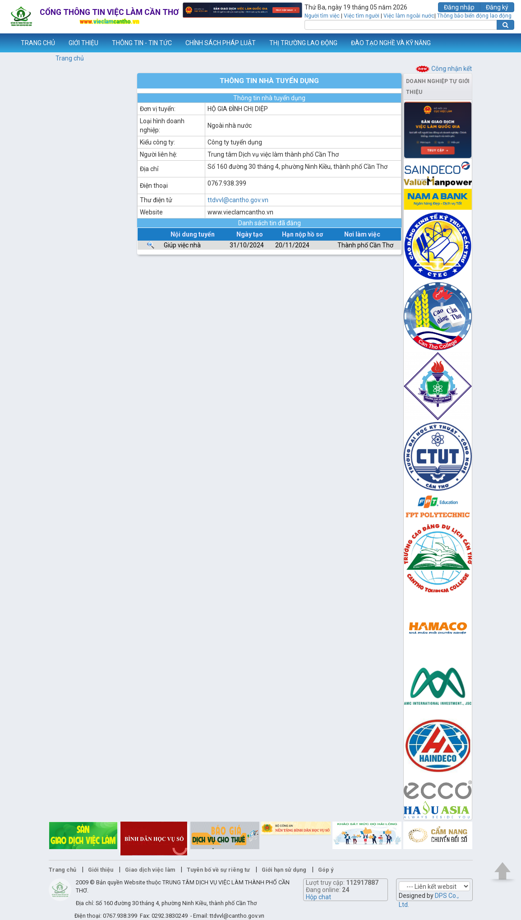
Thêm (502, 43)
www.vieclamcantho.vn (7, 43)
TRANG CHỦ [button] (38, 42)
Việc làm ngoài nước (408, 16)
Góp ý (325, 869)
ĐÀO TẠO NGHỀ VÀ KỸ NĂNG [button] (391, 42)
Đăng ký (497, 7)
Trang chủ (69, 58)
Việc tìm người (361, 16)
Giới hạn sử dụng (284, 869)
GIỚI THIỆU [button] (83, 42)
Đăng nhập (459, 7)
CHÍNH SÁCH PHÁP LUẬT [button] (220, 42)
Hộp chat (318, 897)
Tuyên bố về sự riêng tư (218, 869)
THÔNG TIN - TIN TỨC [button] (142, 42)
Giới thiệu (100, 869)
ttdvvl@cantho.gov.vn (237, 200)
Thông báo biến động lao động (474, 16)
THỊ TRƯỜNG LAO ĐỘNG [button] (303, 42)
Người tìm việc (322, 16)
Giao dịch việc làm (150, 869)
